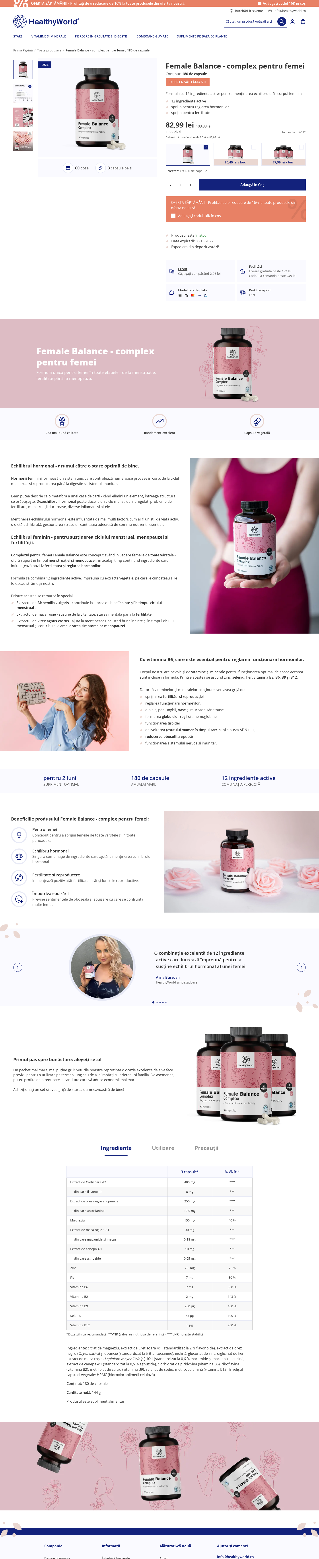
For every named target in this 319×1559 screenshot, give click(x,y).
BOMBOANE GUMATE (152, 36)
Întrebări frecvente (246, 11)
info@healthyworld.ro (287, 11)
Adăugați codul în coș (284, 3)
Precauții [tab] (206, 1148)
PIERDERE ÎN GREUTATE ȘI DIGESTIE (101, 36)
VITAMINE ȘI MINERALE (48, 36)
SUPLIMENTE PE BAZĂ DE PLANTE (202, 36)
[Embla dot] (153, 1002)
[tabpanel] (159, 1279)
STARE (18, 36)
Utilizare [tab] (163, 1148)
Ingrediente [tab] (116, 1148)
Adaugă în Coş (252, 184)
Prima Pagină (23, 50)
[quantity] (180, 185)
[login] (292, 21)
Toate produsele (49, 50)
